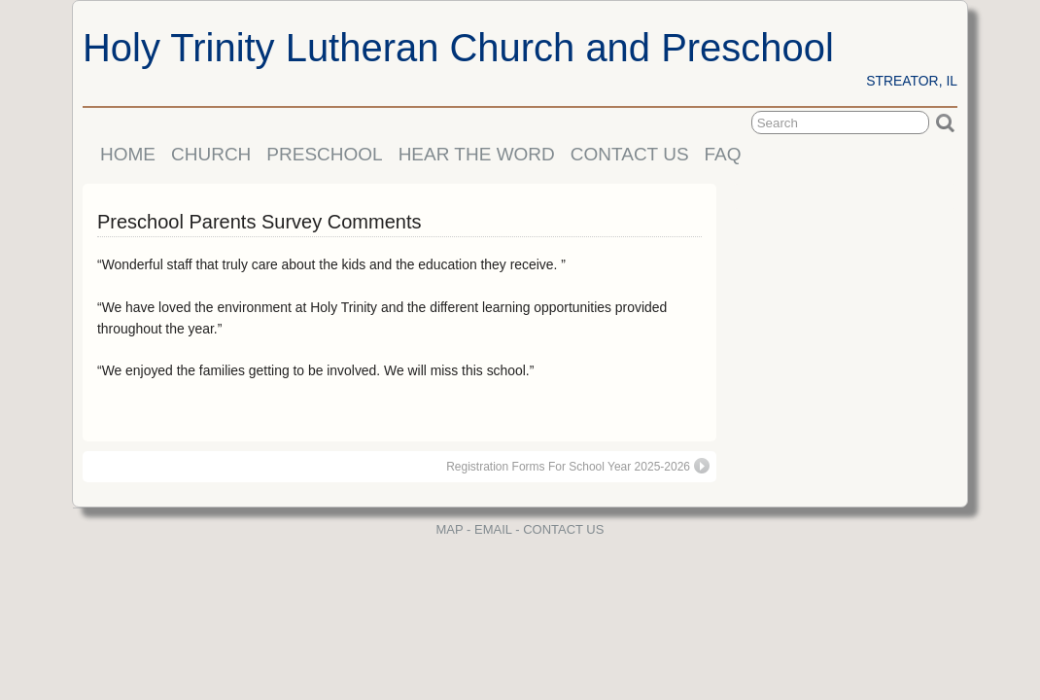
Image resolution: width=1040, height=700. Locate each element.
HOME (128, 154)
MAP (450, 529)
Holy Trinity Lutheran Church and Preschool (458, 47)
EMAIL (493, 529)
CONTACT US (630, 154)
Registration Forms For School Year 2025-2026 (578, 465)
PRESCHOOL (324, 154)
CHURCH (211, 154)
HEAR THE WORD (477, 154)
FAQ (723, 154)
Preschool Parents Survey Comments (259, 221)
